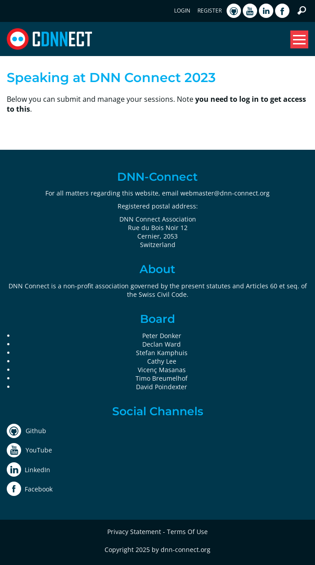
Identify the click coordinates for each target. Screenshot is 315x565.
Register (209, 10)
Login (182, 10)
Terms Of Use (187, 531)
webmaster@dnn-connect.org (225, 193)
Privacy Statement (134, 531)
